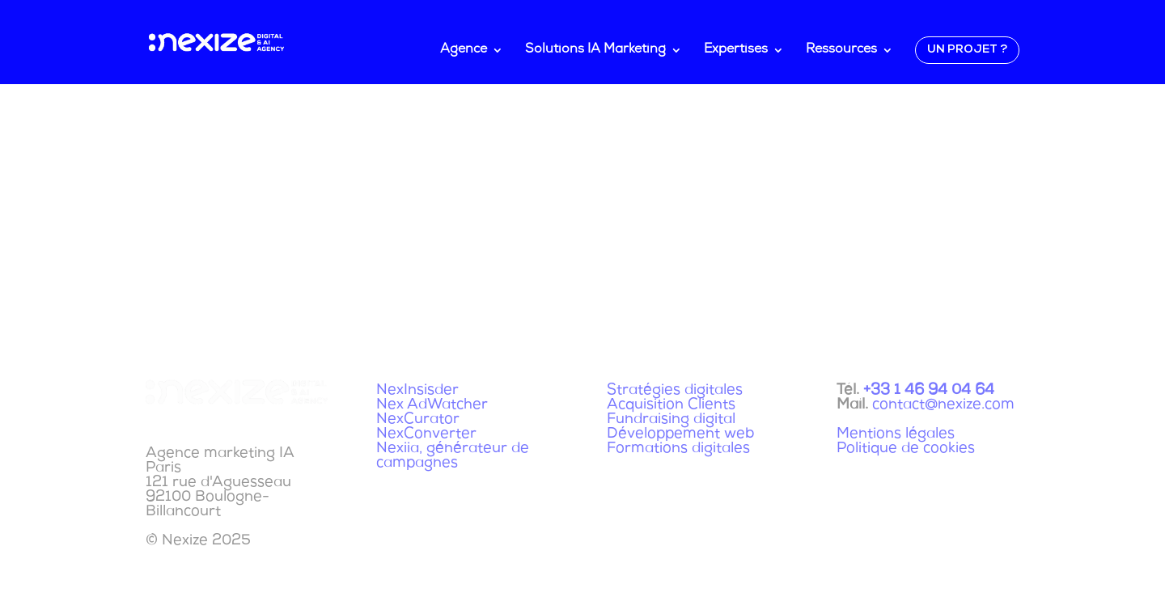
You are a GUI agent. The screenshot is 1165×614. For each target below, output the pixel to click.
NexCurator (418, 420)
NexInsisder (417, 390)
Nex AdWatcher (432, 405)
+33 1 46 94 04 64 (928, 390)
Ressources (841, 50)
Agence (463, 50)
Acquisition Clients (671, 405)
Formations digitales (678, 449)
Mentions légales (896, 434)
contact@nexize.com (943, 405)
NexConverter (426, 434)
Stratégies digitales (675, 390)
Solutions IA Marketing (595, 50)
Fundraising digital (671, 420)
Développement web (680, 434)
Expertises (736, 50)
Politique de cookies (906, 449)
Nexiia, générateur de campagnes (452, 456)
